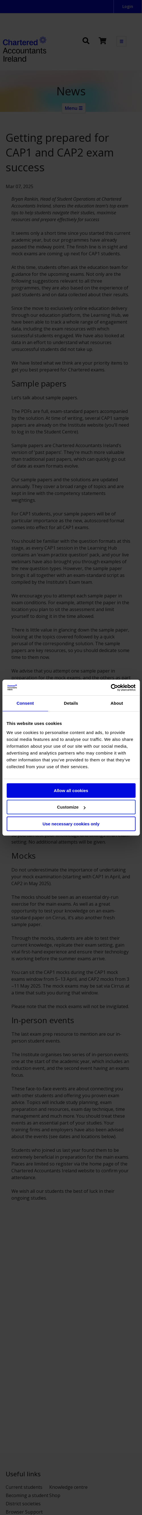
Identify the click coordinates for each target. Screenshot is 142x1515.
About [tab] (117, 703)
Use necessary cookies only (70, 823)
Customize (71, 807)
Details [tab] (71, 703)
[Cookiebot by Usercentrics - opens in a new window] (110, 687)
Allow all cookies (71, 790)
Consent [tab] (25, 703)
